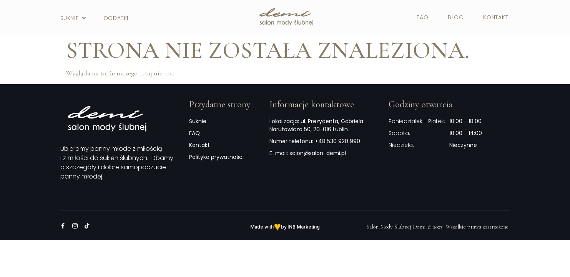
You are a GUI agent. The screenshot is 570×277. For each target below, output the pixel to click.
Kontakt (496, 17)
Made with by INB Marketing (285, 227)
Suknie (73, 18)
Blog (456, 17)
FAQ (422, 17)
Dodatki (116, 18)
